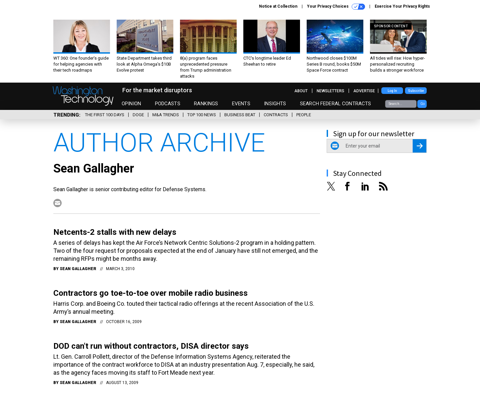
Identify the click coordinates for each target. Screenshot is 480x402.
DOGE (138, 114)
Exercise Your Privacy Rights (402, 6)
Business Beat (239, 114)
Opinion (131, 104)
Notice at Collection (278, 6)
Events (241, 104)
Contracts (276, 114)
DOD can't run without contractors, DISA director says (151, 346)
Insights (275, 104)
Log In (392, 91)
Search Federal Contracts (335, 104)
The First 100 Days (104, 114)
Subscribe (416, 91)
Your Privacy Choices (336, 7)
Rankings (206, 104)
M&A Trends (165, 114)
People (303, 114)
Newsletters (330, 91)
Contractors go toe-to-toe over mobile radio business (150, 293)
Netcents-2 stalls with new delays (114, 232)
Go (422, 104)
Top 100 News (201, 114)
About (301, 91)
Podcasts (167, 104)
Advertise (364, 91)
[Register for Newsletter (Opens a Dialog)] (419, 146)
